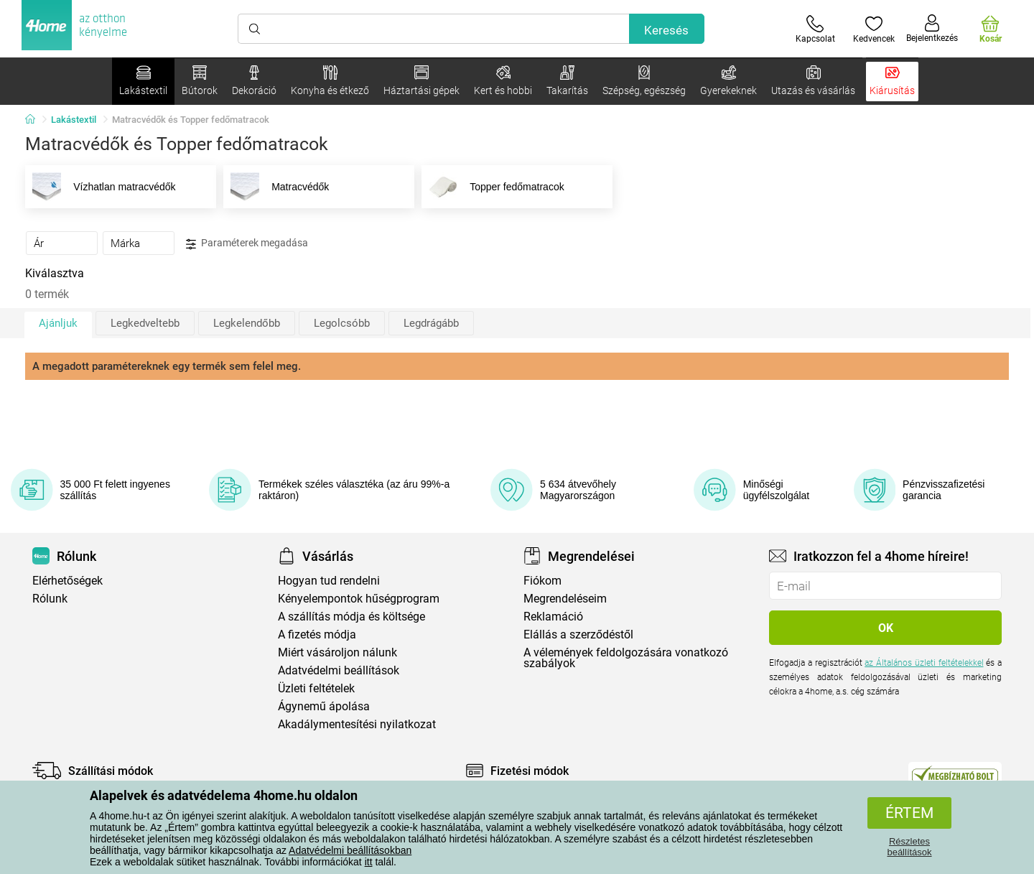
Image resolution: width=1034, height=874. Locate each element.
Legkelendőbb (246, 323)
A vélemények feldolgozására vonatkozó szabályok (625, 658)
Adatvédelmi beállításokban (350, 850)
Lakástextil (73, 119)
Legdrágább (431, 323)
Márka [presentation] (125, 243)
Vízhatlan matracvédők (101, 187)
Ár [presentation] (39, 243)
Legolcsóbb (342, 323)
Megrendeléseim (565, 598)
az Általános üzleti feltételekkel (924, 663)
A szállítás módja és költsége (351, 616)
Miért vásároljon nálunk (337, 652)
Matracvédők (277, 187)
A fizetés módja (317, 634)
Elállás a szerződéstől (578, 634)
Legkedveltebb (145, 323)
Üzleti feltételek (316, 688)
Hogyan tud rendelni (329, 580)
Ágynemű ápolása (324, 706)
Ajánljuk (58, 323)
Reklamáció (553, 616)
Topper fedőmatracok (494, 187)
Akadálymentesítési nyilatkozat (357, 724)
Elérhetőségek (67, 580)
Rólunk (49, 598)
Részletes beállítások (909, 846)
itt (369, 862)
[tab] (61, 243)
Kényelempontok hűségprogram (358, 598)
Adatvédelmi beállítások (338, 670)
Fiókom (542, 580)
